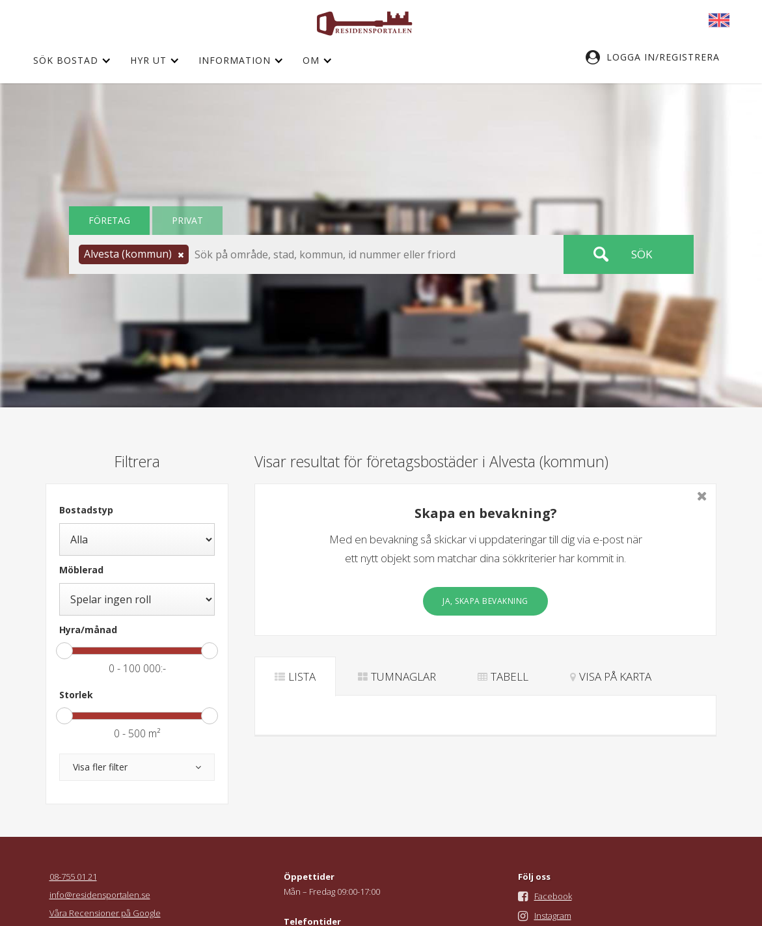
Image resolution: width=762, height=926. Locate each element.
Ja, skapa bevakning (485, 600)
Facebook (553, 896)
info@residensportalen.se (99, 895)
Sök (641, 254)
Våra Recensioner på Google (105, 913)
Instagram (552, 915)
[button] (659, 57)
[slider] (64, 650)
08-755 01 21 (73, 876)
